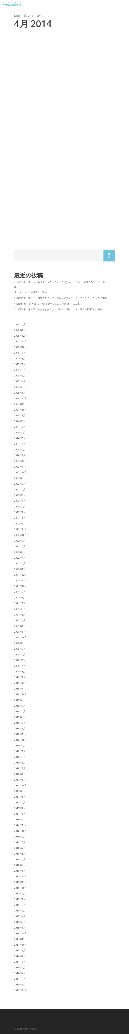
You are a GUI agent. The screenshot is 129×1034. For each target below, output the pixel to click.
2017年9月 (20, 791)
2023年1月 (20, 517)
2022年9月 (20, 540)
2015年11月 (20, 882)
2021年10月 (20, 586)
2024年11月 (20, 404)
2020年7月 (20, 648)
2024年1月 (20, 455)
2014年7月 (20, 956)
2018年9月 (20, 745)
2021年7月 (20, 603)
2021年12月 (20, 574)
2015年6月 (20, 904)
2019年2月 (20, 722)
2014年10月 (20, 944)
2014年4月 (20, 973)
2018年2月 (20, 768)
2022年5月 (20, 552)
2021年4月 (20, 620)
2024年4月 (20, 443)
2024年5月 (20, 438)
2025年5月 (20, 375)
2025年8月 (20, 358)
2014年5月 (20, 967)
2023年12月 (20, 461)
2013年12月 (20, 984)
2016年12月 (20, 819)
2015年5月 (20, 910)
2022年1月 (20, 569)
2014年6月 (20, 961)
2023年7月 (20, 489)
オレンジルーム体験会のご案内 (30, 292)
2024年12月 (20, 398)
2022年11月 (20, 529)
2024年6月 (20, 432)
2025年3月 (20, 387)
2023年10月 (20, 472)
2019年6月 (20, 711)
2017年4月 (20, 802)
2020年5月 (20, 660)
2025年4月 (20, 381)
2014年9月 (20, 950)
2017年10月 (20, 785)
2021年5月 (20, 614)
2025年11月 (20, 341)
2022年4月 (20, 557)
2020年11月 (20, 631)
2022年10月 (20, 535)
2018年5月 (20, 762)
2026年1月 (20, 330)
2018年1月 (20, 774)
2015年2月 (20, 922)
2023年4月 (20, 506)
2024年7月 (20, 426)
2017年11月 (20, 779)
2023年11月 (20, 466)
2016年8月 (20, 842)
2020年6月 (20, 654)
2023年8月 (20, 483)
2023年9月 (20, 478)
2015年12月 (20, 876)
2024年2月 (20, 449)
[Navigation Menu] (124, 4)
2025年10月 (20, 347)
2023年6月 (20, 495)
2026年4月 (20, 324)
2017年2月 (20, 808)
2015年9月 (20, 893)
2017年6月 (20, 796)
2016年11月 (20, 825)
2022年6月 (20, 546)
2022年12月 (20, 523)
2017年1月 (20, 813)
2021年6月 (20, 608)
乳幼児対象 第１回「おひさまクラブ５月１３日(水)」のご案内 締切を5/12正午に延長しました (64, 284)
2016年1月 (20, 870)
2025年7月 (20, 364)
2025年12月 (20, 335)
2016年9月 (20, 836)
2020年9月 (20, 643)
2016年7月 (20, 848)
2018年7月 (20, 751)
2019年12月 (20, 682)
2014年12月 (20, 933)
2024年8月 (20, 421)
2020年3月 (20, 671)
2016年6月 (20, 853)
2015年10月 (20, 887)
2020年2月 (20, 677)
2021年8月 (20, 597)
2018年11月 (20, 734)
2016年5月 (20, 859)
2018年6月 (20, 756)
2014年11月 (20, 939)
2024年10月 (20, 409)
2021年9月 (20, 591)
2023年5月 (20, 500)
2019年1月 (20, 728)
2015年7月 (20, 899)
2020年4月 (20, 665)
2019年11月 (20, 688)
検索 (109, 255)
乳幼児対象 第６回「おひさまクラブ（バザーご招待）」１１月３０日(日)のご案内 (58, 309)
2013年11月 (20, 990)
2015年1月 (20, 927)
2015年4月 (20, 916)
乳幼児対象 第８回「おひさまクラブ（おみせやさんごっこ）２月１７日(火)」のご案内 (60, 297)
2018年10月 (20, 739)
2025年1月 (20, 392)
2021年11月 (20, 580)
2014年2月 (20, 978)
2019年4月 (20, 717)
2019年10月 (20, 694)
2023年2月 (20, 512)
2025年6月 (20, 369)
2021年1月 (20, 626)
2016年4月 (20, 865)
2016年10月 (20, 830)
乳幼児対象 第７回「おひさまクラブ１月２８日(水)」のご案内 (48, 303)
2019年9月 (20, 700)
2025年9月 (20, 352)
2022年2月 (20, 563)
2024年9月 (20, 415)
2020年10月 (20, 637)
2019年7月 (20, 705)
